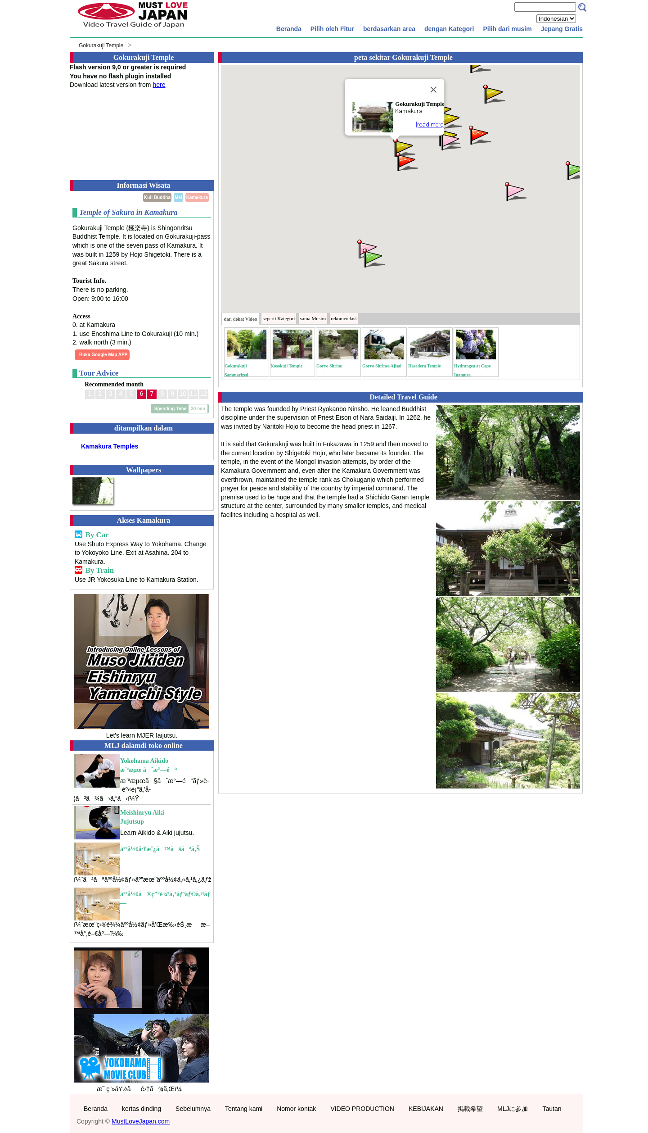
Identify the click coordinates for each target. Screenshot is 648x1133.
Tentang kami (243, 1108)
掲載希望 (470, 1108)
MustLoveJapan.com (141, 1121)
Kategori (279, 318)
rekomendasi (343, 318)
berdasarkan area (389, 28)
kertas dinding (141, 1108)
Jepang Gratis (562, 28)
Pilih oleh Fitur (332, 28)
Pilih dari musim (507, 28)
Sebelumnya (193, 1108)
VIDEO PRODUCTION (362, 1108)
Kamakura (197, 197)
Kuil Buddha (157, 197)
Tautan (551, 1108)
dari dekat (240, 319)
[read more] (430, 124)
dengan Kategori (449, 28)
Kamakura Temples (109, 446)
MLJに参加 (512, 1108)
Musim (313, 318)
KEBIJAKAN (426, 1108)
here (159, 84)
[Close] (434, 89)
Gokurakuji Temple (101, 45)
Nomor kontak (296, 1108)
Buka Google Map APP (103, 354)
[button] (403, 147)
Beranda (289, 28)
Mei (178, 197)
